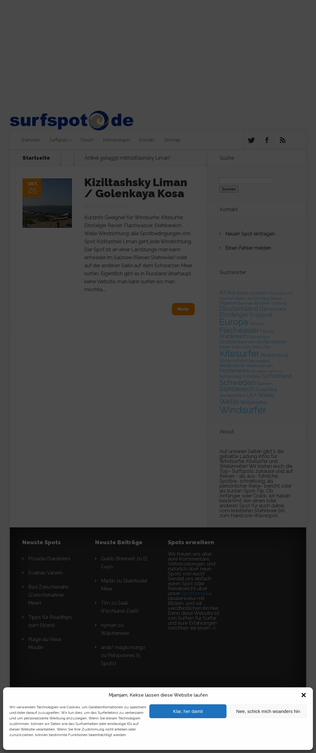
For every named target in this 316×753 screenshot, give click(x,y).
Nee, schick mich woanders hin (268, 711)
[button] (304, 695)
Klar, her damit (188, 711)
